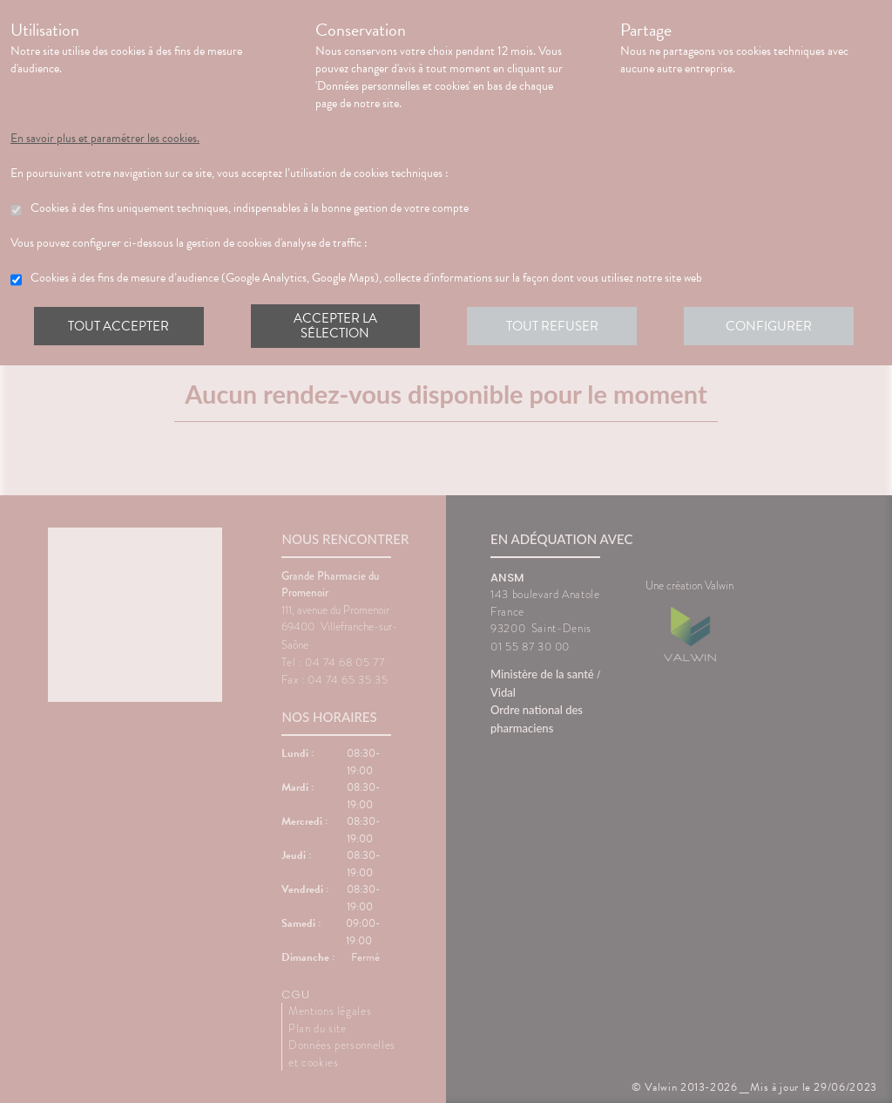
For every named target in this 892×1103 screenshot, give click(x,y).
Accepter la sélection (337, 326)
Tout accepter (119, 326)
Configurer (772, 326)
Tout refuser (555, 326)
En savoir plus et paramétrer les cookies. (104, 138)
